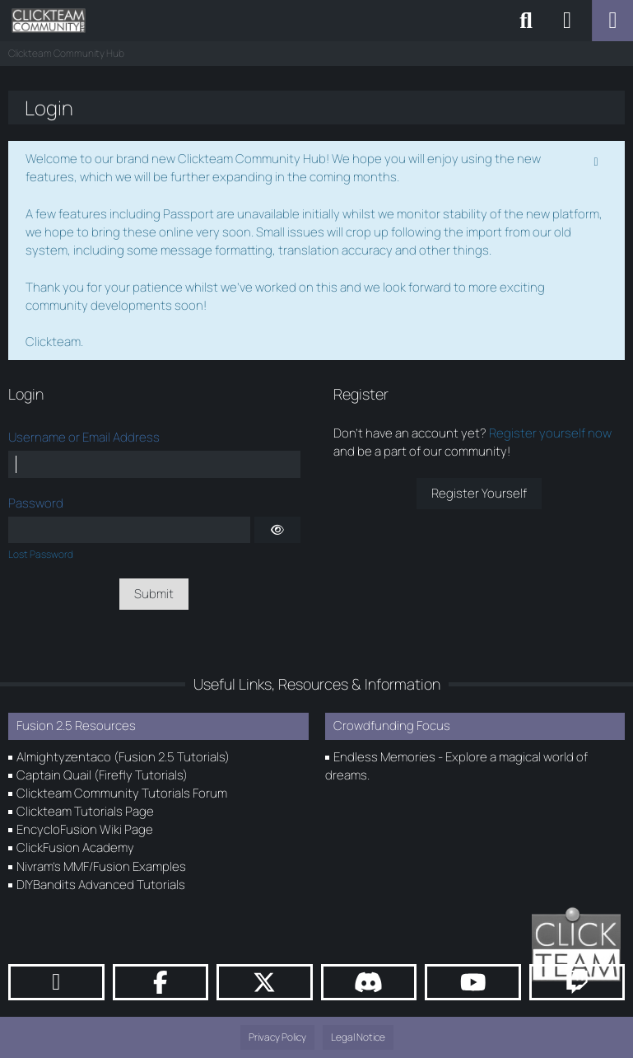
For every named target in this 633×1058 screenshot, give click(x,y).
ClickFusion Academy (75, 847)
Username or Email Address (84, 437)
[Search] (526, 20)
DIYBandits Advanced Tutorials (100, 884)
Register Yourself (479, 493)
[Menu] (612, 20)
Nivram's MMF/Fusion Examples (101, 866)
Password (35, 503)
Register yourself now (550, 433)
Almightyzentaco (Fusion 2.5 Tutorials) (123, 756)
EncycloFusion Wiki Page (84, 829)
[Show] (277, 530)
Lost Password (40, 554)
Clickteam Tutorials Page (85, 811)
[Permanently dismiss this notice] (597, 160)
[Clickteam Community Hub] (48, 20)
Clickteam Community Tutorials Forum (121, 793)
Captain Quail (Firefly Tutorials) (102, 775)
